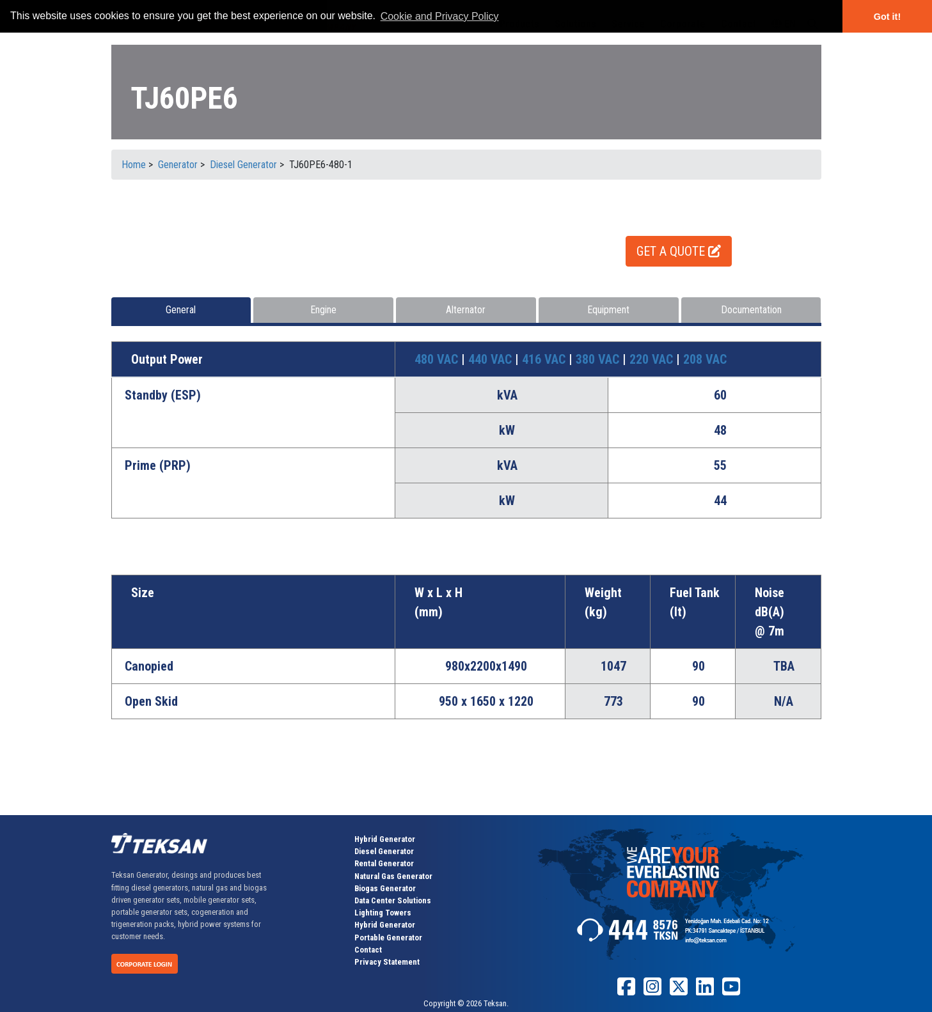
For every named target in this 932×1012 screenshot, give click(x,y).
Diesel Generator (384, 851)
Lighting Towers (382, 912)
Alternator (466, 310)
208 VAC (705, 359)
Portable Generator (388, 937)
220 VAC (652, 359)
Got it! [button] (887, 17)
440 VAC (491, 359)
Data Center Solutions (392, 900)
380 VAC (599, 359)
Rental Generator (384, 863)
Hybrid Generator (384, 839)
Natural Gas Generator (393, 876)
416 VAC (545, 359)
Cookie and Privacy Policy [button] (440, 16)
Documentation (751, 310)
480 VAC (438, 359)
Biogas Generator (385, 888)
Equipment (608, 310)
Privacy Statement (387, 962)
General (181, 310)
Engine (323, 310)
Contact (368, 949)
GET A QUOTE (678, 251)
